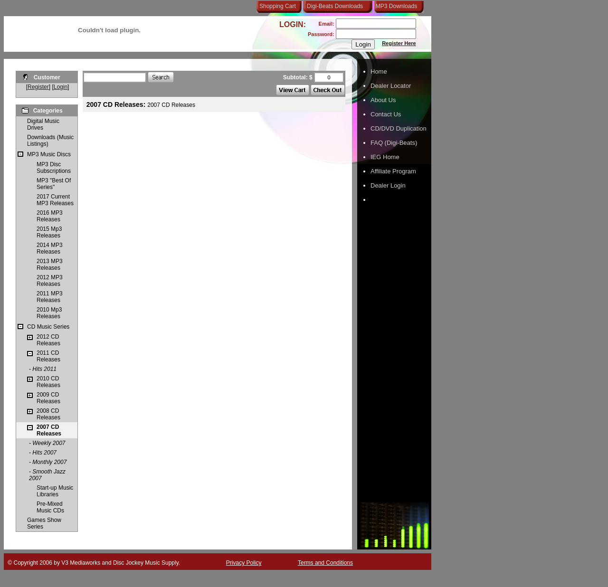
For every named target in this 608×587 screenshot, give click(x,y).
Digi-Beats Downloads (335, 6)
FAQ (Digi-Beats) (393, 142)
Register (38, 87)
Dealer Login (388, 185)
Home (378, 71)
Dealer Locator (390, 85)
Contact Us (385, 114)
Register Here (399, 43)
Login (60, 87)
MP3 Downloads (394, 6)
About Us (383, 100)
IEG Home (384, 157)
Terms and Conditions (325, 562)
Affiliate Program (393, 171)
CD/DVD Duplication (398, 128)
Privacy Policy (244, 562)
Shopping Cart (277, 6)
